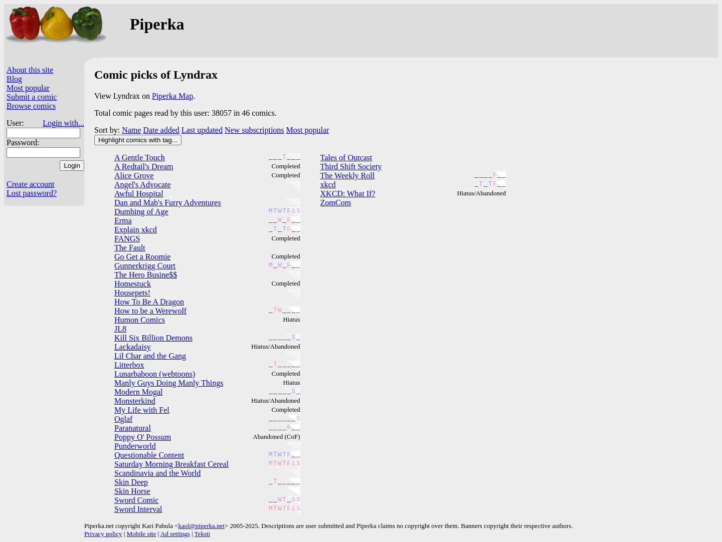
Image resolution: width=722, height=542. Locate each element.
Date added (161, 130)
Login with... (63, 123)
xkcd (328, 184)
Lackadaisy (132, 347)
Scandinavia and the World (157, 473)
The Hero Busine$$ (145, 274)
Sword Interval (138, 509)
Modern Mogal (138, 392)
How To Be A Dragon (149, 302)
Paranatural (132, 428)
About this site (30, 70)
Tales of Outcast (346, 157)
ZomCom (335, 202)
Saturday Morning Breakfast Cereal (171, 464)
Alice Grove (134, 175)
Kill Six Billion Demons (153, 338)
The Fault (129, 247)
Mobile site (141, 533)
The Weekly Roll (347, 175)
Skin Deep (131, 482)
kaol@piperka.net (201, 525)
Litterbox (129, 365)
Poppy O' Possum (142, 437)
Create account (31, 184)
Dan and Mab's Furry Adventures (167, 202)
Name (131, 130)
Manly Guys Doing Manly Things (168, 383)
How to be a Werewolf (150, 311)
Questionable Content (149, 455)
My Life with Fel (141, 410)
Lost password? (32, 193)
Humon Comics (139, 320)
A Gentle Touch (139, 157)
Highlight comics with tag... (137, 140)
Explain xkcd (135, 229)
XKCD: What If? (348, 193)
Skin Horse (132, 491)
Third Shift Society (351, 166)
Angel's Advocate (142, 184)
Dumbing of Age (141, 211)
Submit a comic (32, 97)
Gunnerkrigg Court (144, 265)
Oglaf (123, 419)
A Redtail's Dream (143, 166)
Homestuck (132, 284)
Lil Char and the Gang (150, 356)
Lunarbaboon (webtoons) (154, 374)
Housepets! (132, 293)
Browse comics (31, 106)
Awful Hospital (138, 193)
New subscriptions (254, 130)
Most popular (28, 88)
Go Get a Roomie (142, 256)
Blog (14, 79)
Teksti (203, 533)
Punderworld (135, 446)
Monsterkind (134, 401)
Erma (123, 220)
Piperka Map (172, 96)
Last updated (202, 130)
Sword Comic (136, 500)
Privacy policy (103, 533)
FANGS (127, 238)
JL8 (120, 329)
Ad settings (175, 533)
